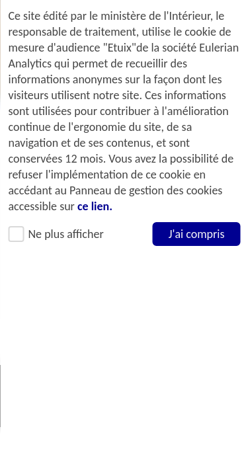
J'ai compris (196, 234)
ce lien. (94, 206)
